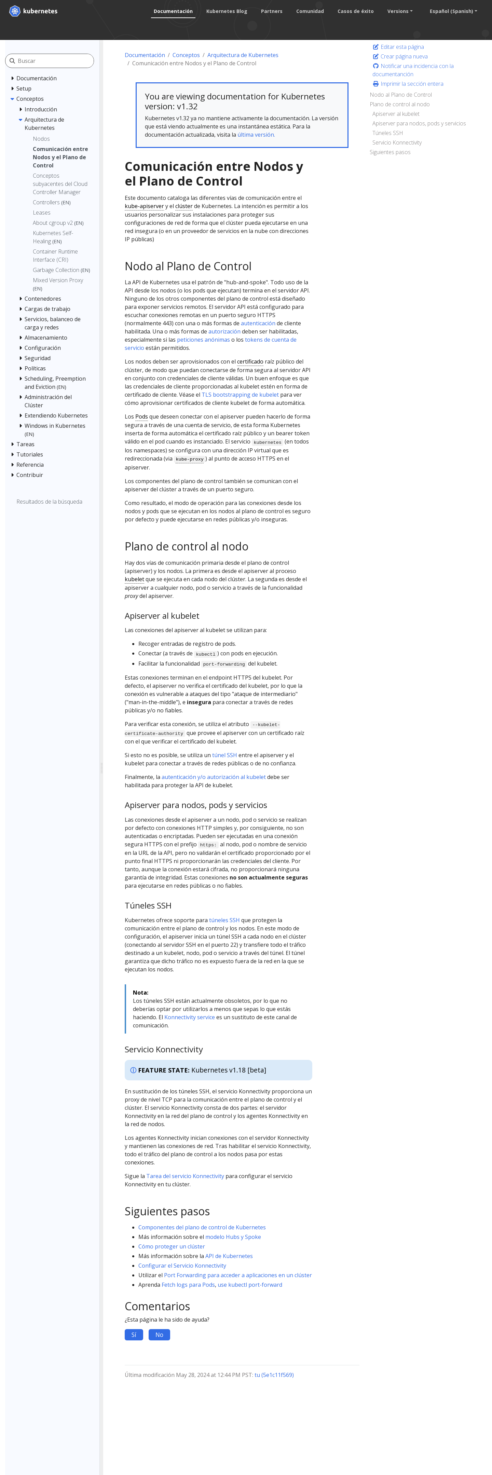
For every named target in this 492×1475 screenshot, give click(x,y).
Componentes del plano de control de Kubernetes (202, 1227)
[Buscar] (56, 61)
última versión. (256, 134)
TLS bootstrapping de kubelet (240, 394)
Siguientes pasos (390, 152)
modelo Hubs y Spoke (233, 1237)
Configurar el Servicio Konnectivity (182, 1265)
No (159, 1334)
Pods (141, 416)
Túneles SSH (387, 133)
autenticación (258, 323)
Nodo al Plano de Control (401, 94)
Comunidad (308, 11)
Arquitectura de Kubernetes (242, 55)
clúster (184, 206)
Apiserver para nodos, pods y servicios (419, 123)
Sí (134, 1334)
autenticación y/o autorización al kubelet (214, 777)
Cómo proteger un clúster (171, 1246)
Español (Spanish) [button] (450, 11)
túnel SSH (224, 755)
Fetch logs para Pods (188, 1284)
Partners (270, 11)
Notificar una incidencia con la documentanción (413, 70)
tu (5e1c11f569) (274, 1375)
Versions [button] (396, 11)
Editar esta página (398, 47)
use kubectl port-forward (250, 1284)
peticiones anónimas (203, 339)
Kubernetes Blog (225, 11)
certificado (250, 361)
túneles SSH (224, 920)
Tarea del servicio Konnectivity (185, 1176)
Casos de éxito (354, 11)
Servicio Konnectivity (397, 142)
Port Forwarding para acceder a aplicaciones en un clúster (238, 1275)
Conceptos (186, 55)
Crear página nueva (400, 56)
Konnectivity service (189, 1017)
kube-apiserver (144, 206)
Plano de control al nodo (400, 104)
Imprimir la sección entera (407, 83)
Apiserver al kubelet (396, 114)
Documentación (171, 11)
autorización (224, 331)
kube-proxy (190, 459)
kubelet (134, 579)
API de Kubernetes (229, 1256)
